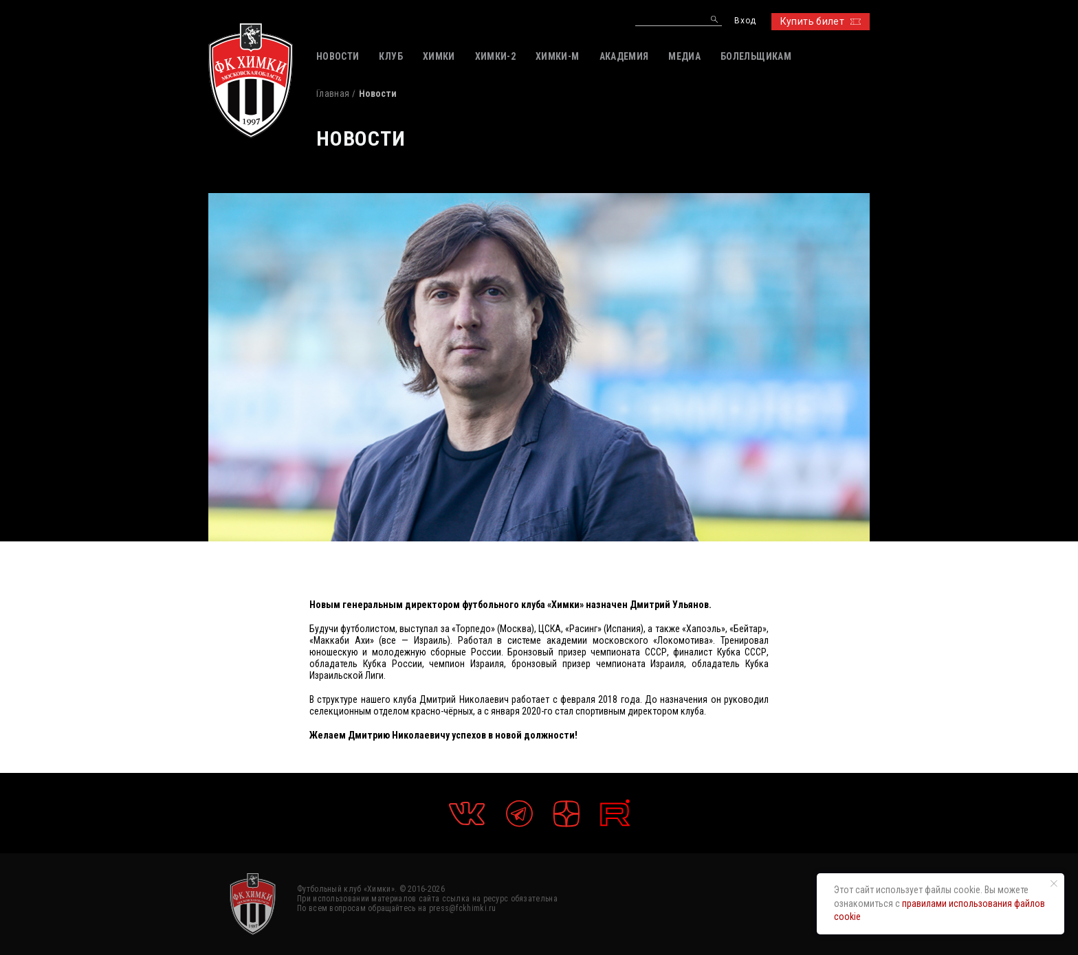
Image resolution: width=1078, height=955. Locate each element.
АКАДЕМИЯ (624, 56)
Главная (332, 93)
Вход (745, 20)
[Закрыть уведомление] (1054, 883)
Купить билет (820, 21)
